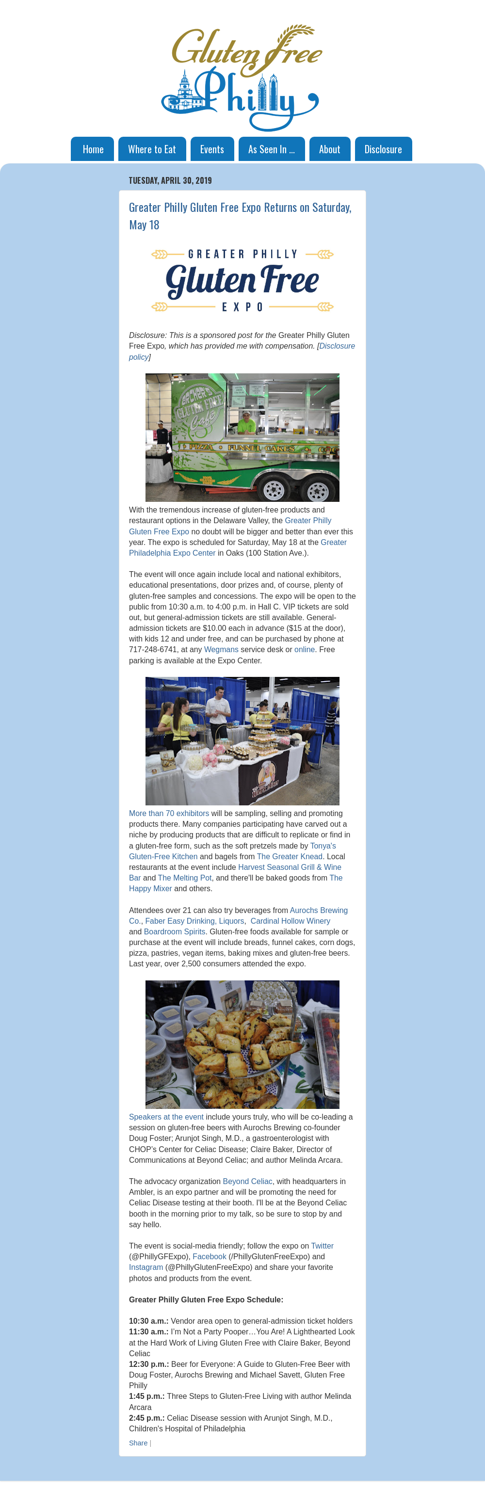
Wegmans (221, 649)
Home (93, 149)
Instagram (146, 1267)
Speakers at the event (166, 1117)
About (329, 149)
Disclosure (383, 149)
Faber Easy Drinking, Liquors (194, 921)
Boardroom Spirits (175, 932)
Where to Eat (152, 149)
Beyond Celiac (248, 1181)
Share (138, 1443)
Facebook (209, 1256)
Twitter (322, 1246)
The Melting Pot (185, 878)
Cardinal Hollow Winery (291, 921)
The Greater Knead (290, 856)
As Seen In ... (271, 149)
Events (212, 149)
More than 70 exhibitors (169, 813)
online (304, 649)
